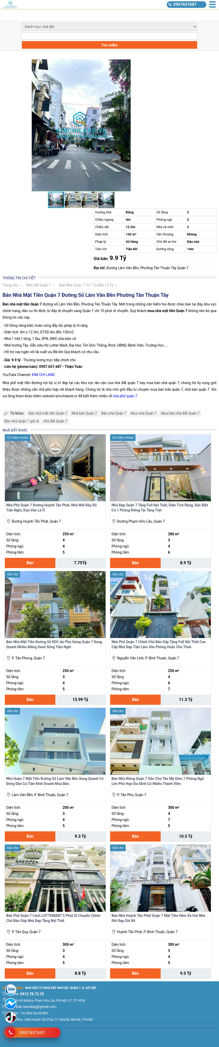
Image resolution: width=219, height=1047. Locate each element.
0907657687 (185, 4)
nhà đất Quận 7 (55, 421)
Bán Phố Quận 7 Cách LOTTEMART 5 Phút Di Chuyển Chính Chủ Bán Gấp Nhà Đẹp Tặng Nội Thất (53, 918)
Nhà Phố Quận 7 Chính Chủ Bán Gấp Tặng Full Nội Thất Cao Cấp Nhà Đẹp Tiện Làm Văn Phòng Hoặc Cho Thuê (158, 644)
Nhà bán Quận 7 (84, 413)
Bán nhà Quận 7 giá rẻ (21, 421)
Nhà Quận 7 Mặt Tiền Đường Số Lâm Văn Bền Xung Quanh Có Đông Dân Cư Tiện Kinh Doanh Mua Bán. (55, 781)
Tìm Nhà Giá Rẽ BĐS (34, 1013)
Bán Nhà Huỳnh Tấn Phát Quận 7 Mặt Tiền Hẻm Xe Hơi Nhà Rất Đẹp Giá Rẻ (158, 918)
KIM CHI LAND (43, 375)
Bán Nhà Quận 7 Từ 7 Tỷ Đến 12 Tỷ (86, 285)
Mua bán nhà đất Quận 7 (180, 413)
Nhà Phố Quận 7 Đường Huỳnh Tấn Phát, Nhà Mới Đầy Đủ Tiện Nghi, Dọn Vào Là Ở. (51, 507)
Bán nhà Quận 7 (113, 413)
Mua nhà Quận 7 (144, 413)
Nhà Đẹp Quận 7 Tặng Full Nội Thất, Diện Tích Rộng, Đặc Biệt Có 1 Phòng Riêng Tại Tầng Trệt (159, 507)
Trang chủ (10, 285)
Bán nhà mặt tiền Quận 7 (47, 413)
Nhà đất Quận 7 (38, 285)
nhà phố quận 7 (125, 396)
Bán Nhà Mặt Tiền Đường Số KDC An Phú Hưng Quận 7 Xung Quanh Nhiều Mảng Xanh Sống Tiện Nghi (54, 644)
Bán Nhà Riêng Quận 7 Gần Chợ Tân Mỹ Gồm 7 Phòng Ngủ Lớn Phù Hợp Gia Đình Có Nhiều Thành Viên (157, 781)
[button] (155, 64)
